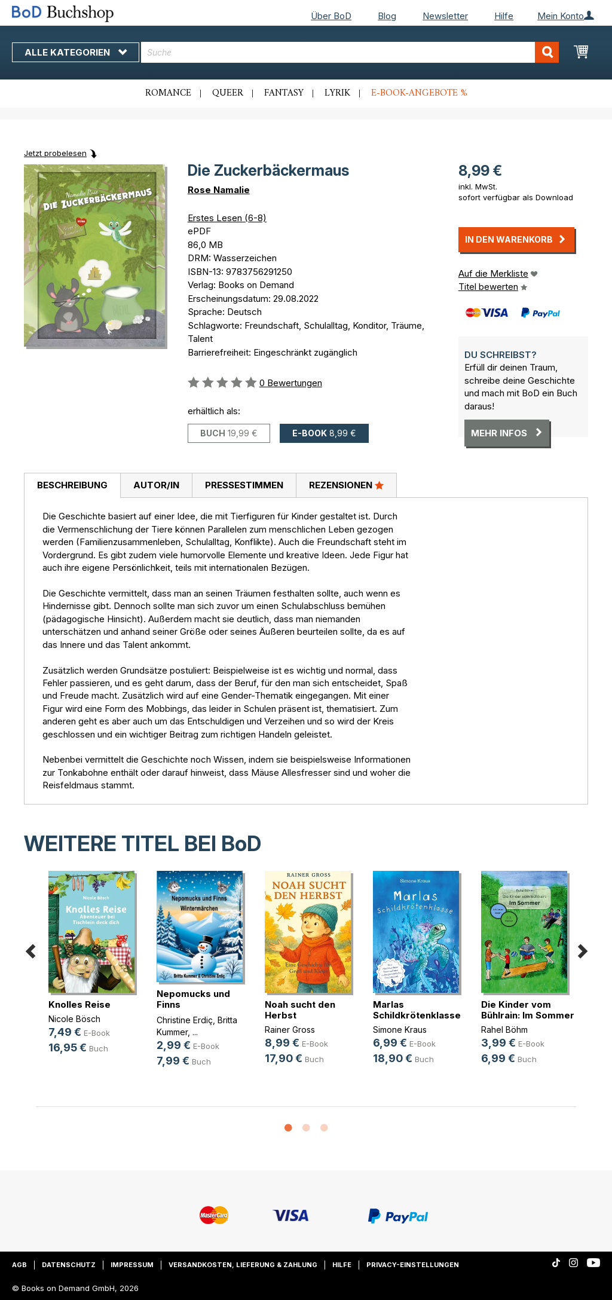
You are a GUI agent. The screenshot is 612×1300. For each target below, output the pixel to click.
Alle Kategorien (76, 52)
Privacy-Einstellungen (412, 1265)
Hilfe (503, 16)
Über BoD (331, 16)
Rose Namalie (219, 189)
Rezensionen (346, 484)
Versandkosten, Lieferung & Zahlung (243, 1265)
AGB (19, 1265)
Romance (168, 93)
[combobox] (350, 52)
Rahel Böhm (504, 1029)
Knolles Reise (79, 1004)
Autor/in (156, 485)
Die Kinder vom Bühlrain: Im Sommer (527, 1010)
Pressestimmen (244, 485)
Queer (227, 93)
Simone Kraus (400, 1029)
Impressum (132, 1265)
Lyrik (337, 93)
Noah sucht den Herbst (300, 1010)
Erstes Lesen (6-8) (227, 218)
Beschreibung (72, 485)
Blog (387, 16)
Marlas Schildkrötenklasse (417, 1010)
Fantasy (284, 93)
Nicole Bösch (74, 1019)
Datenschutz (69, 1265)
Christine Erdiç (185, 1020)
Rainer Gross (290, 1029)
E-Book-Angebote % (419, 93)
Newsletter (445, 16)
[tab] (72, 486)
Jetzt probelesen (55, 153)
